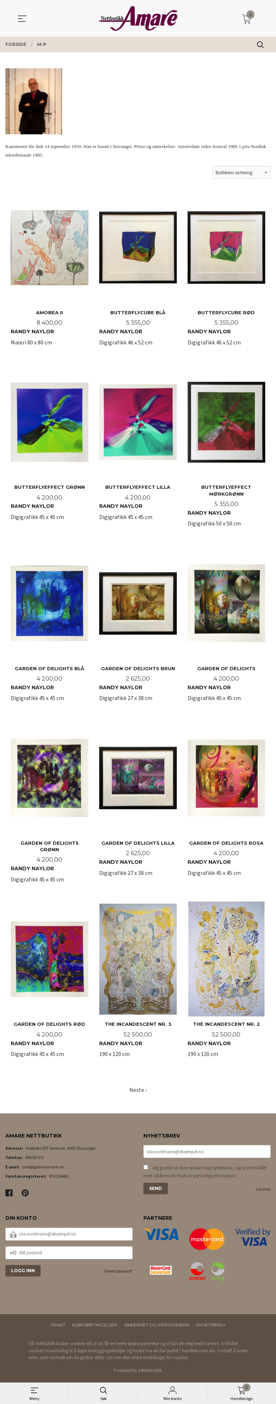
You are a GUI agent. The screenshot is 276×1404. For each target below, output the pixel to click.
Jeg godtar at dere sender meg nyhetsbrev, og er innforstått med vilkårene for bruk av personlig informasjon (205, 1175)
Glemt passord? (118, 1273)
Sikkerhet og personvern (156, 1327)
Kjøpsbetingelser (95, 1327)
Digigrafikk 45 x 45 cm (49, 450)
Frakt (58, 1327)
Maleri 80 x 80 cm (49, 272)
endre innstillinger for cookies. (160, 1360)
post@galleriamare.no (43, 1169)
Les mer (263, 1192)
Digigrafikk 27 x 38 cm (138, 629)
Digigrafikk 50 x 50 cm (226, 450)
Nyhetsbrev (210, 1327)
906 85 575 (34, 1160)
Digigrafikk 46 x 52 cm (138, 272)
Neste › (138, 1092)
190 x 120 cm (138, 986)
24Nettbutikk (150, 1373)
